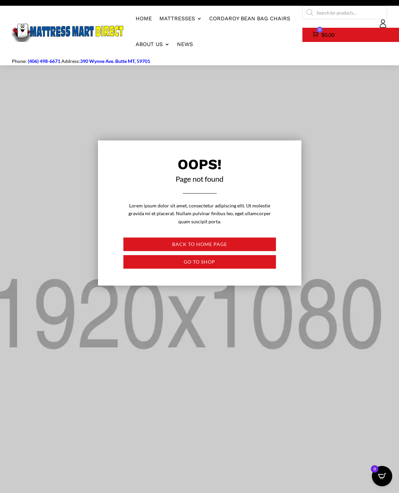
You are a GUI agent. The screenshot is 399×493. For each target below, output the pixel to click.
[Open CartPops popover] (382, 476)
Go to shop (199, 262)
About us (149, 44)
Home (144, 18)
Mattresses (177, 18)
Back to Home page (199, 244)
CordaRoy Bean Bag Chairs (249, 18)
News (185, 44)
